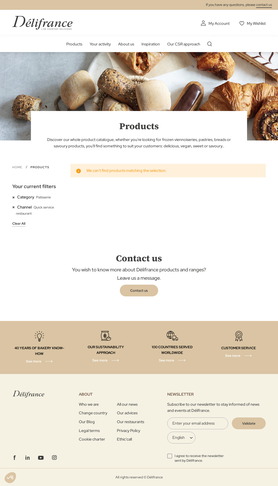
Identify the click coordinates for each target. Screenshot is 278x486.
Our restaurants (130, 421)
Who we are (89, 404)
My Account (219, 23)
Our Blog (87, 421)
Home (17, 167)
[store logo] (42, 22)
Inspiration (150, 44)
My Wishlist (256, 23)
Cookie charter (92, 439)
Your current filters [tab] (34, 186)
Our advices (127, 413)
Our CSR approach (183, 44)
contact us (264, 4)
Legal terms (89, 430)
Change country (93, 413)
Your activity (100, 44)
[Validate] (249, 423)
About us (126, 44)
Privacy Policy (128, 430)
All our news (127, 404)
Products (74, 44)
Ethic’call (124, 439)
